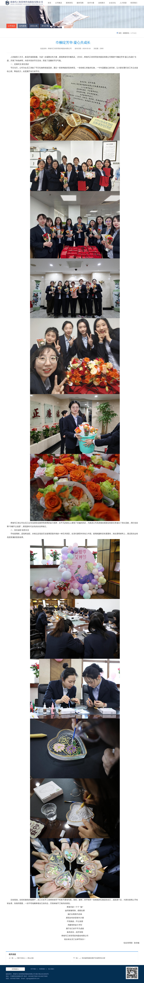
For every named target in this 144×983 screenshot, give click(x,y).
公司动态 (11, 26)
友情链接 (15, 969)
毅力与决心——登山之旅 (25, 958)
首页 (49, 3)
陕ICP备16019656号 (42, 974)
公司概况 (58, 3)
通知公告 (45, 26)
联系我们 (134, 3)
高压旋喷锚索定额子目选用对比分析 (93, 958)
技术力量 (90, 3)
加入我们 (51, 969)
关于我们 (33, 969)
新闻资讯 (69, 3)
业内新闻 (22, 26)
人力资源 (123, 3)
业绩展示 (101, 3)
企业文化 (112, 3)
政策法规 (33, 26)
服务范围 (80, 3)
